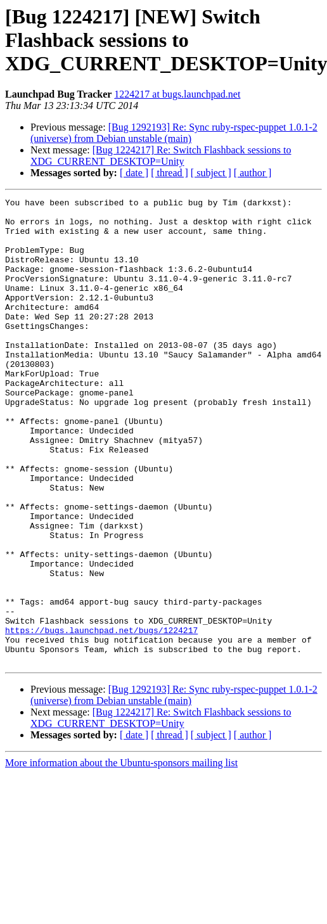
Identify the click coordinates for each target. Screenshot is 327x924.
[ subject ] (211, 172)
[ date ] (134, 172)
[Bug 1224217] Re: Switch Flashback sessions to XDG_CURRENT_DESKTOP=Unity (161, 155)
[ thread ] (169, 172)
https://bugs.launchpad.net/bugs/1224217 (101, 717)
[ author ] (253, 172)
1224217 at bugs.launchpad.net (177, 94)
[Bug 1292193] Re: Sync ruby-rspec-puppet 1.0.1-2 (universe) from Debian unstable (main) (173, 133)
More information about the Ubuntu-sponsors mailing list (121, 855)
